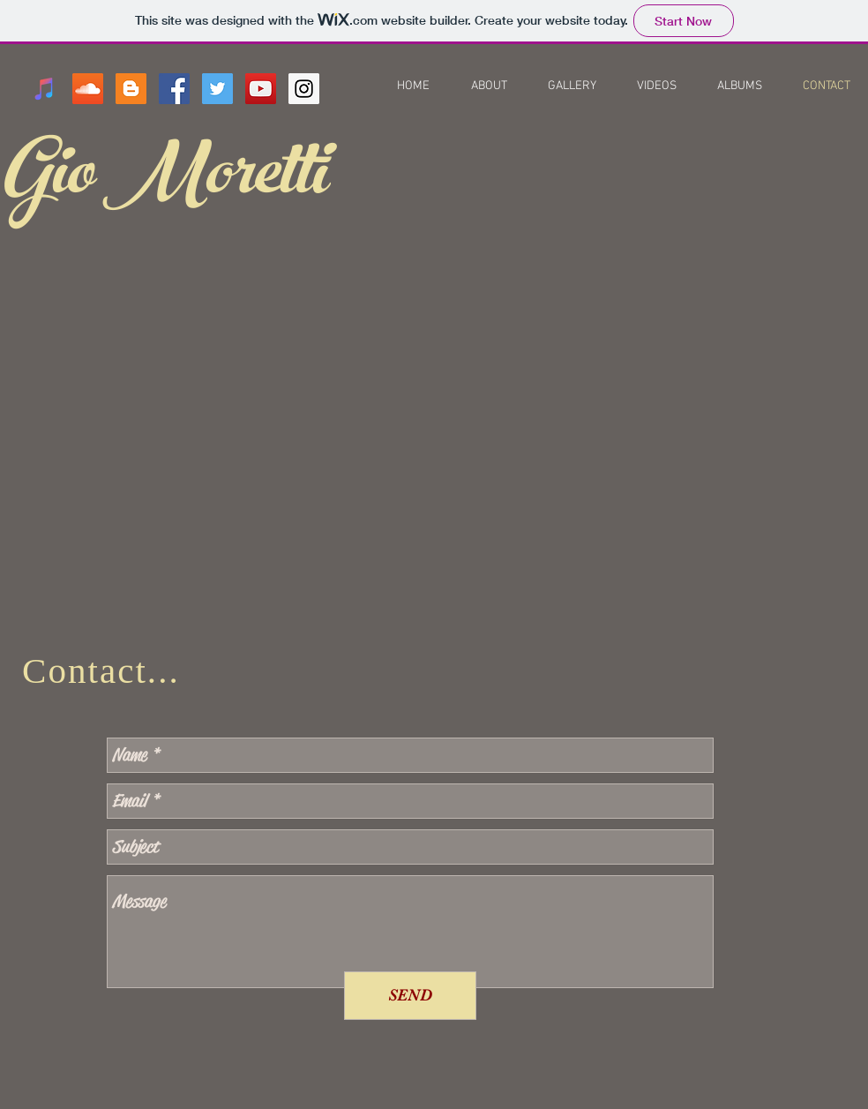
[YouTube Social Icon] (260, 88)
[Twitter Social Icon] (217, 88)
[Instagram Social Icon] (303, 88)
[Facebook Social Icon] (174, 88)
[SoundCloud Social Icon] (87, 88)
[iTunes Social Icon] (44, 88)
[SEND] (410, 995)
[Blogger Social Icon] (131, 88)
